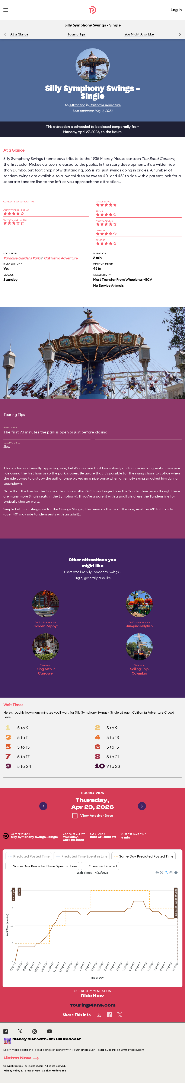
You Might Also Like (139, 34)
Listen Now (22, 1058)
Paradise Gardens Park (21, 258)
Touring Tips (76, 34)
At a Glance (19, 34)
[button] (179, 34)
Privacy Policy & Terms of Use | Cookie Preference (34, 1070)
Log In (176, 9)
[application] (92, 925)
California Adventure (105, 105)
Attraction (77, 105)
